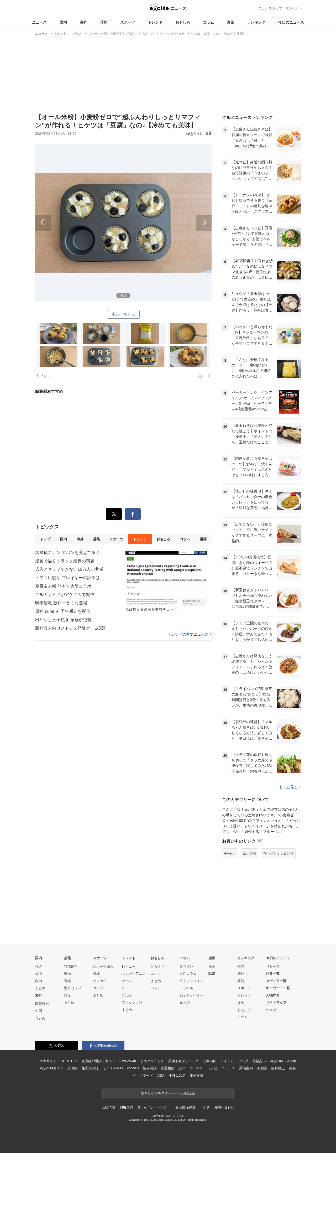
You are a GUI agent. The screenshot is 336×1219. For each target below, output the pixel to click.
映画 (67, 974)
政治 (38, 981)
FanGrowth (127, 1061)
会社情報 (108, 1107)
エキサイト (294, 8)
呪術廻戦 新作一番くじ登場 (61, 603)
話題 (211, 974)
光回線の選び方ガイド (98, 1061)
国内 (63, 22)
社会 (38, 966)
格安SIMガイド (51, 1068)
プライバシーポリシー (154, 1107)
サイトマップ (276, 1002)
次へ (167, 216)
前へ (79, 216)
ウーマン (196, 1068)
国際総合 (42, 1004)
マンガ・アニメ (134, 974)
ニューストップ (270, 8)
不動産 (262, 1068)
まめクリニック (152, 1061)
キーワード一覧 (278, 988)
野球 (96, 974)
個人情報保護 (185, 1107)
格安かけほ (90, 1068)
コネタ (156, 974)
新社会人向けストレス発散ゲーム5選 (70, 628)
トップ (45, 539)
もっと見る (290, 787)
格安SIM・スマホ (283, 1061)
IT (123, 988)
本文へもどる (123, 314)
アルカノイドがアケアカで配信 (64, 594)
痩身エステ (177, 1075)
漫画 (230, 22)
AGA (160, 1075)
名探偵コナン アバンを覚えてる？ (67, 552)
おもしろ (182, 22)
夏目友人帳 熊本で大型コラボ (63, 586)
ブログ (243, 1061)
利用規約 (126, 1107)
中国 (38, 1011)
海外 (83, 22)
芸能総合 (71, 966)
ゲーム (127, 981)
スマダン (186, 966)
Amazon (230, 853)
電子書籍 (196, 1075)
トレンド (155, 22)
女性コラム (188, 974)
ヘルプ (271, 1010)
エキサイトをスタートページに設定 (168, 1093)
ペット (156, 988)
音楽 (67, 981)
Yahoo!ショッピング (278, 853)
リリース (273, 966)
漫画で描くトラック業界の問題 (64, 561)
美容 (292, 1068)
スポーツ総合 (103, 966)
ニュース (39, 22)
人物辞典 (273, 995)
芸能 (103, 22)
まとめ (40, 988)
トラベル (186, 988)
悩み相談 (149, 1068)
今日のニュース (291, 22)
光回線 (72, 1068)
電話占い (259, 1061)
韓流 (67, 995)
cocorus (133, 1068)
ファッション (132, 1002)
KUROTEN (69, 1061)
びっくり (157, 966)
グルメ (127, 995)
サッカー (100, 981)
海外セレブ (72, 988)
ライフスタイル (191, 981)
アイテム (227, 1061)
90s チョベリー (191, 995)
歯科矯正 (278, 1068)
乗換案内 (246, 1068)
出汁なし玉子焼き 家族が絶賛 (63, 620)
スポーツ (127, 22)
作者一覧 (273, 974)
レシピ (212, 1068)
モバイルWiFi (113, 1068)
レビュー (128, 966)
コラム (208, 22)
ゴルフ (98, 988)
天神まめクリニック (183, 1061)
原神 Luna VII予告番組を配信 (62, 611)
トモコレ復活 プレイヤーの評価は (67, 577)
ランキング (256, 22)
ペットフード (143, 1075)
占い (181, 1068)
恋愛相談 (167, 1068)
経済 (38, 974)
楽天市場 (249, 853)
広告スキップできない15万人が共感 (69, 569)
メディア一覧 (276, 981)
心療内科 (209, 1061)
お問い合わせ (224, 1107)
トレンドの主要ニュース (190, 634)
